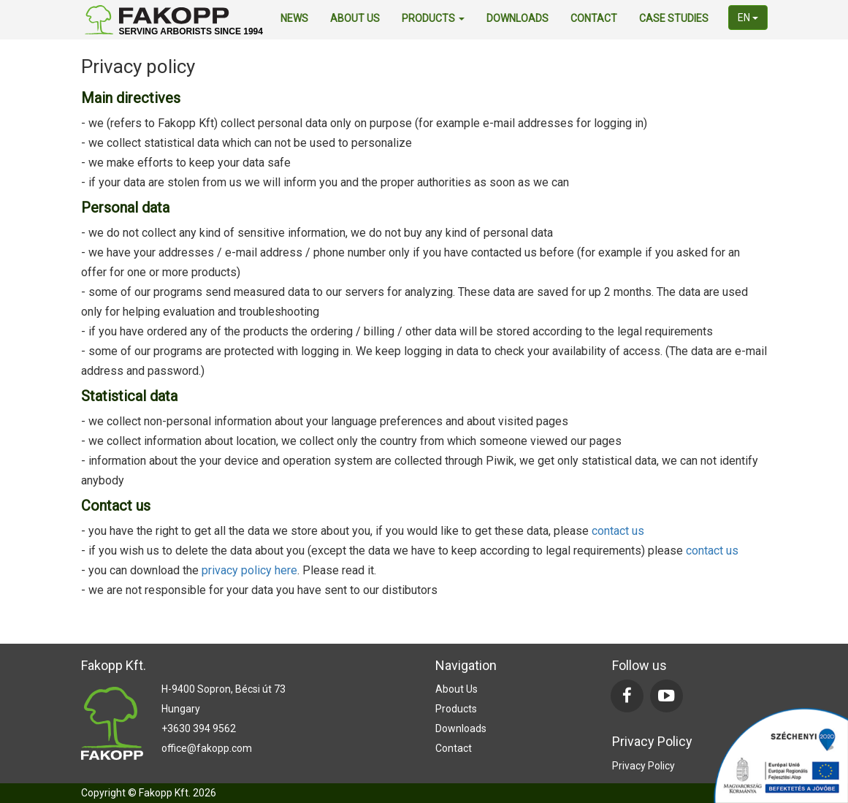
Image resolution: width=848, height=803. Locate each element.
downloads (517, 18)
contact (593, 18)
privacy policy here (249, 570)
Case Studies (673, 18)
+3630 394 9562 (198, 728)
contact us (618, 531)
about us (355, 18)
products (433, 18)
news (294, 18)
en (748, 17)
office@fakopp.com (206, 748)
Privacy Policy (643, 766)
